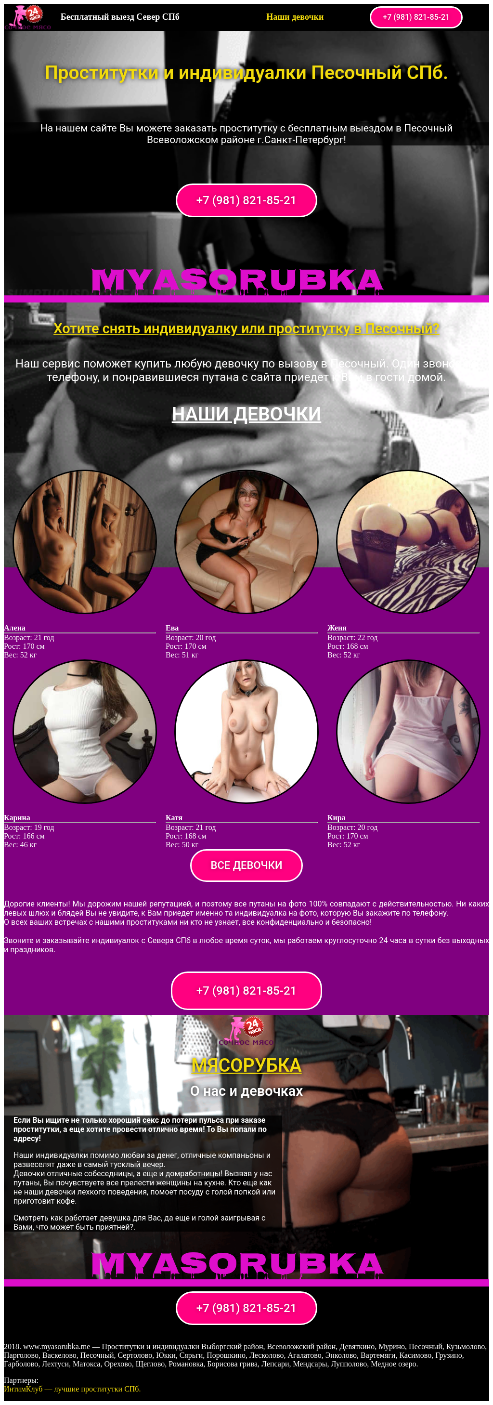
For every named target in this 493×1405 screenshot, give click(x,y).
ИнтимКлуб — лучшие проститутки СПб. (72, 1389)
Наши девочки (295, 17)
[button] (416, 17)
